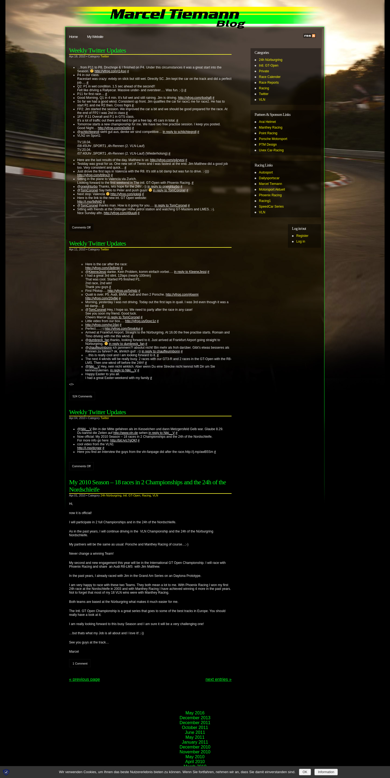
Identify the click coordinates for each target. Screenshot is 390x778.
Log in (300, 241)
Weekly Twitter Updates (97, 50)
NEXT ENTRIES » (219, 679)
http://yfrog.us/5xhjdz (123, 291)
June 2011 (195, 732)
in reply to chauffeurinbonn (161, 351)
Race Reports (269, 82)
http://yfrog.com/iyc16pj (102, 325)
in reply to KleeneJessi (190, 272)
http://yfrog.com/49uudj (120, 213)
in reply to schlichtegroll (180, 132)
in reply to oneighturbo (163, 186)
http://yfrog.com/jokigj (125, 194)
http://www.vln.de (125, 433)
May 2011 (195, 737)
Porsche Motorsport (273, 139)
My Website (95, 37)
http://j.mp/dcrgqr (89, 448)
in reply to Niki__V (123, 370)
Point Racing (268, 133)
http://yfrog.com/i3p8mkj (102, 268)
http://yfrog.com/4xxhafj (195, 98)
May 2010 (195, 756)
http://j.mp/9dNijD (89, 202)
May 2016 (195, 713)
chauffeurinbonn (100, 347)
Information (326, 772)
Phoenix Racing (270, 195)
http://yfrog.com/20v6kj (101, 298)
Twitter (104, 56)
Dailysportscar (269, 178)
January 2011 (195, 742)
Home (73, 37)
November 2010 (195, 752)
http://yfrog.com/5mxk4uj (122, 329)
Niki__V (94, 366)
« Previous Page (84, 679)
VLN (155, 495)
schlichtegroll (89, 132)
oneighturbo (89, 186)
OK (305, 772)
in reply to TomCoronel (169, 190)
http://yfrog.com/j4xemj (182, 294)
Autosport (266, 172)
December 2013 (195, 717)
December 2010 (195, 747)
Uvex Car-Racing (271, 150)
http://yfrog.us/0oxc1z (140, 321)
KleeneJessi (97, 272)
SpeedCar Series (271, 206)
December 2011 (195, 722)
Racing (146, 495)
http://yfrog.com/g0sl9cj (114, 128)
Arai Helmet (267, 122)
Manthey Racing (270, 127)
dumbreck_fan (99, 340)
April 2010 (195, 761)
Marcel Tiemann (270, 184)
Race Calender (270, 77)
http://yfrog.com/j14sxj (110, 71)
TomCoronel (89, 190)
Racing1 (265, 201)
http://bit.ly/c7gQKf (123, 440)
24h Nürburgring (110, 495)
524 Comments (82, 396)
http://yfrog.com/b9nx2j (93, 175)
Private (264, 71)
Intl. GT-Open (131, 495)
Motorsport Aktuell (272, 189)
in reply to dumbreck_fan (126, 344)
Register (302, 236)
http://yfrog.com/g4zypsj (167, 160)
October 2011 (195, 727)
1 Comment (80, 663)
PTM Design (268, 144)
